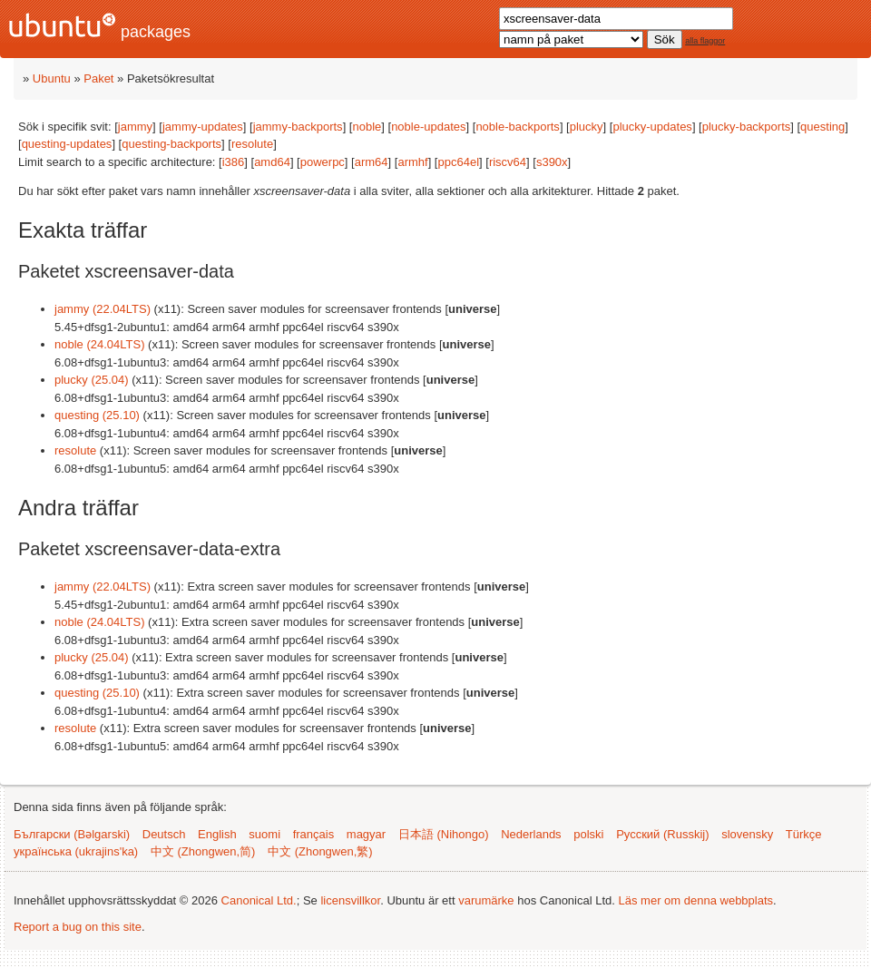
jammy (135, 126)
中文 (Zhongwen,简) (203, 851)
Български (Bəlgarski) (72, 834)
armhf (412, 162)
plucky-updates (651, 126)
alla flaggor (705, 40)
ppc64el (458, 162)
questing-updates (67, 144)
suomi (264, 834)
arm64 (371, 162)
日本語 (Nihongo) (443, 834)
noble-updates (428, 126)
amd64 (272, 162)
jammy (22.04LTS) (102, 309)
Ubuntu (52, 78)
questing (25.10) (97, 415)
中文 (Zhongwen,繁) (320, 851)
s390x (552, 162)
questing (822, 126)
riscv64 (507, 162)
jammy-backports (298, 126)
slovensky (747, 834)
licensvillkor (350, 900)
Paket (98, 78)
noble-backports (517, 126)
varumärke (486, 900)
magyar (366, 834)
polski (588, 834)
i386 (233, 162)
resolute (252, 144)
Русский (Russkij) (662, 834)
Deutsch (164, 834)
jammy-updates (202, 126)
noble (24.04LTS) (99, 344)
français (314, 834)
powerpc (322, 162)
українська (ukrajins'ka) (76, 851)
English (217, 834)
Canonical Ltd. (259, 900)
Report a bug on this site (78, 927)
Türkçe (804, 834)
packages (100, 27)
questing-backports (171, 144)
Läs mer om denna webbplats (696, 900)
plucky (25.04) (91, 379)
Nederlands (531, 834)
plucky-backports (746, 126)
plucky (586, 126)
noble (366, 126)
